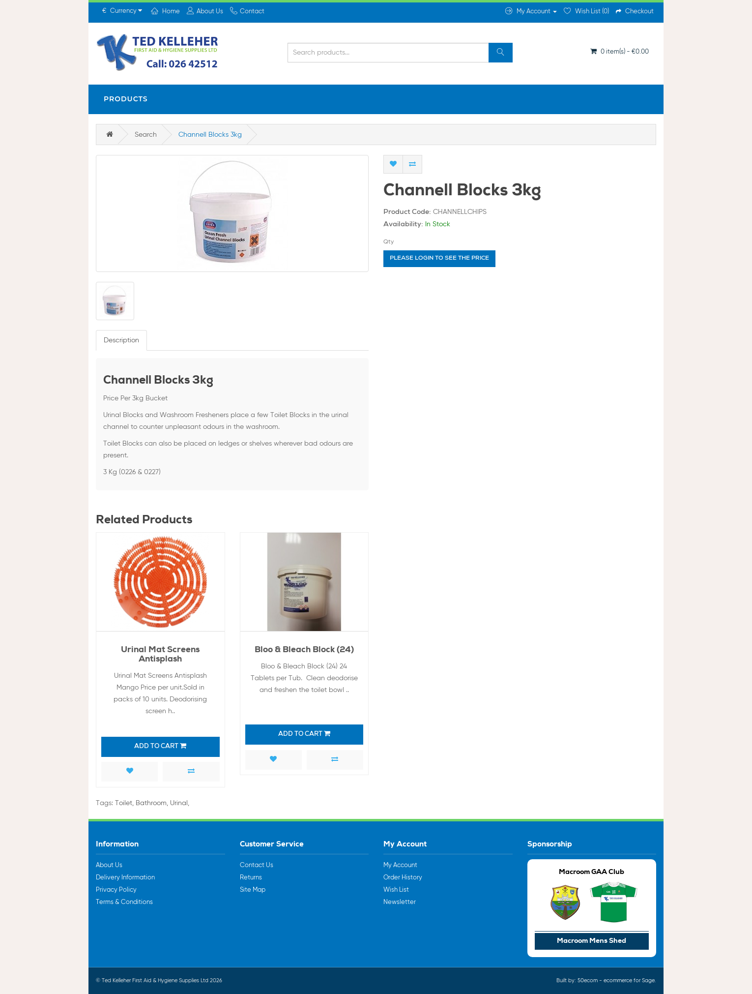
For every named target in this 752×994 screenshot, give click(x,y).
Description (121, 340)
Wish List (396, 890)
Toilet (123, 803)
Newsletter (399, 902)
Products (126, 98)
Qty (388, 242)
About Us (109, 865)
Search (146, 134)
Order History (402, 877)
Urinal (179, 803)
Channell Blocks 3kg (210, 134)
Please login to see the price (439, 259)
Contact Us (256, 865)
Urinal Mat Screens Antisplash (160, 655)
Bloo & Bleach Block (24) (304, 650)
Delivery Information (125, 877)
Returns (251, 877)
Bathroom (151, 803)
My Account (400, 865)
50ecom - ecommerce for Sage (616, 980)
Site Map (252, 890)
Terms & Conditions (124, 902)
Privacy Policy (116, 890)
